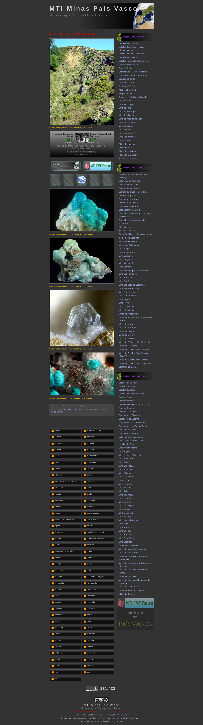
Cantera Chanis (126, 397)
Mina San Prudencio (128, 295)
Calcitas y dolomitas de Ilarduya (133, 61)
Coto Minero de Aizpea (129, 206)
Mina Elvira (124, 480)
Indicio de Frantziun (128, 241)
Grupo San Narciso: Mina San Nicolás (136, 234)
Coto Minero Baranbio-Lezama (133, 75)
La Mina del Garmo (127, 444)
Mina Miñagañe (126, 126)
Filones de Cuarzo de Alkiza (131, 230)
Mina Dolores (125, 473)
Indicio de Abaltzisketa (129, 238)
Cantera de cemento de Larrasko (134, 404)
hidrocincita (99, 409)
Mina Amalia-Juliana (128, 448)
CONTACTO (81, 715)
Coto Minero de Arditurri (129, 210)
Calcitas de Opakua (128, 57)
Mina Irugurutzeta (127, 252)
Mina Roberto (125, 129)
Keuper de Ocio (126, 93)
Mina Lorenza (125, 502)
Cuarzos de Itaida (127, 79)
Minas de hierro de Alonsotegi (132, 549)
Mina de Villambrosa (128, 115)
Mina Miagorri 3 (126, 263)
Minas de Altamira (127, 310)
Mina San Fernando (128, 274)
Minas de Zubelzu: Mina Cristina (133, 360)
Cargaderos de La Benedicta (132, 422)
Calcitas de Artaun (127, 390)
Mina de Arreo (125, 100)
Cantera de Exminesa (128, 184)
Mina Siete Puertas (127, 538)
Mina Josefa (124, 487)
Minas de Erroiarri (127, 335)
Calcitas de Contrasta (128, 43)
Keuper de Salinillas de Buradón (133, 97)
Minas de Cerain (126, 331)
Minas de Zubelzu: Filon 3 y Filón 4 (135, 349)
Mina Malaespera (126, 505)
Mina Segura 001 (126, 299)
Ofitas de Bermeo (127, 594)
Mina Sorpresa (125, 542)
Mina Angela (124, 451)
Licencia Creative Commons (114, 715)
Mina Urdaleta (125, 140)
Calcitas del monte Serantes (131, 393)
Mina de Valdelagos (128, 111)
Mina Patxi (123, 524)
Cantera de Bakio (126, 401)
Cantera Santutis (126, 68)
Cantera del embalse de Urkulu (133, 192)
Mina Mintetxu (125, 516)
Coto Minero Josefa (128, 429)
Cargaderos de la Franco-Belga (133, 426)
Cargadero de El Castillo (130, 415)
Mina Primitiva (125, 527)
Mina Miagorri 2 (126, 259)
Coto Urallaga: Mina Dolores (131, 440)
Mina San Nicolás (127, 292)
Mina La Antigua (126, 495)
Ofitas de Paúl (125, 148)
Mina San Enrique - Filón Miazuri (134, 270)
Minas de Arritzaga (127, 327)
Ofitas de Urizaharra (128, 151)
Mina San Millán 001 (128, 133)
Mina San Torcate (127, 137)
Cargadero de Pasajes (129, 203)
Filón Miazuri (124, 227)
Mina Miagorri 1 (126, 256)
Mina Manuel (124, 509)
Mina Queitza (125, 531)
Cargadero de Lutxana (129, 419)
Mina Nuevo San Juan (129, 520)
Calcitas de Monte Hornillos (131, 53)
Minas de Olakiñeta (127, 338)
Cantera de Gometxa (128, 64)
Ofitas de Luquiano (127, 144)
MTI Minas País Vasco (93, 8)
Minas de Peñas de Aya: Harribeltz (134, 342)
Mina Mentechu (126, 513)
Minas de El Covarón (128, 545)
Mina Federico (125, 484)
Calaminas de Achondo (129, 181)
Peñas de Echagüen (128, 155)
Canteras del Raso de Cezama (133, 72)
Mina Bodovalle (126, 458)
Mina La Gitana (126, 498)
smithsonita (57, 412)
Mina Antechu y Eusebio (130, 455)
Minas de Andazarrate (129, 314)
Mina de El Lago (126, 104)
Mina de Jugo (125, 108)
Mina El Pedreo (126, 476)
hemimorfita (85, 409)
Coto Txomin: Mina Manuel (131, 437)
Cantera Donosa (126, 408)
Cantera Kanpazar (127, 195)
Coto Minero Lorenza (128, 433)
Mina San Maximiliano (129, 288)
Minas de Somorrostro (129, 586)
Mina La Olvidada (127, 122)
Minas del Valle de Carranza (131, 590)
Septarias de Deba (127, 367)
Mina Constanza (126, 466)
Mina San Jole (125, 277)
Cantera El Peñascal (128, 411)
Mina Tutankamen (127, 306)
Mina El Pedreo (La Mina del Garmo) (73, 34)
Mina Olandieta (125, 267)
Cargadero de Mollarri (129, 199)
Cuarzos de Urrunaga (128, 82)
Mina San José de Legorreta (131, 285)
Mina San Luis (125, 534)
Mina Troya (124, 303)
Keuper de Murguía (127, 90)
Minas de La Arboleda (129, 552)
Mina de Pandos (126, 469)
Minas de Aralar (126, 324)
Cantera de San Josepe (129, 188)
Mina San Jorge (126, 281)
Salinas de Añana (127, 158)
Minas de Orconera (127, 576)
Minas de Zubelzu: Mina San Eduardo (136, 363)
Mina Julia (123, 491)
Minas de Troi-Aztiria (128, 346)
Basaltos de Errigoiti (128, 386)
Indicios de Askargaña (129, 245)
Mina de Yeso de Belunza (130, 119)
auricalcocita (69, 409)
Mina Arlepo (124, 248)
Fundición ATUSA (127, 86)
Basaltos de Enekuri (128, 383)
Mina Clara (124, 462)
